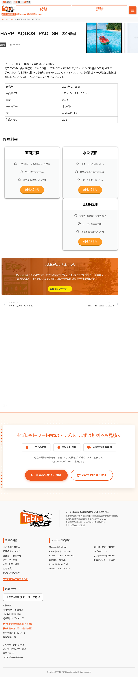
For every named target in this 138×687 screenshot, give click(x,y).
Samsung (69, 555)
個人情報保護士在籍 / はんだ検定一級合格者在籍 (85, 522)
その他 (112, 560)
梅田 (17, 2)
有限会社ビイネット (77, 525)
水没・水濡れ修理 (11, 564)
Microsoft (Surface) (58, 547)
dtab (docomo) (108, 555)
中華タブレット (100, 560)
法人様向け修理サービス (14, 649)
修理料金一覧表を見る (15, 578)
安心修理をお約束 (11, 547)
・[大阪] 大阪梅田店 (12, 614)
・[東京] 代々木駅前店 (13, 610)
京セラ (97, 555)
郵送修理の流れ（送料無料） (17, 628)
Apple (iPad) (55, 551)
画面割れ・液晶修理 (12, 555)
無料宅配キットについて (14, 633)
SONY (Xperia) (56, 555)
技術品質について (11, 551)
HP (95, 551)
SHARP (12, 19)
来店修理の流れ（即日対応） (17, 624)
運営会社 (8, 653)
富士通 (97, 547)
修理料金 (9, 396)
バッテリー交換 (10, 560)
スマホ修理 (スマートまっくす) (23, 597)
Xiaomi (52, 564)
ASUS (67, 568)
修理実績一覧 (9, 637)
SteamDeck (62, 564)
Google (52, 560)
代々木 (7, 2)
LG (105, 551)
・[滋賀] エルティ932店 (13, 618)
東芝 (104, 547)
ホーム (4, 19)
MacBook (67, 551)
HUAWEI (62, 560)
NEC (60, 568)
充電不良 (7, 568)
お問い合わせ (32, 189)
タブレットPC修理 (11, 573)
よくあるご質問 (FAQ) (13, 644)
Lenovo (52, 568)
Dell (100, 551)
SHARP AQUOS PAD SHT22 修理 (18, 391)
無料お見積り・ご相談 (46, 475)
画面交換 (9, 400)
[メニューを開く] (132, 10)
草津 (27, 2)
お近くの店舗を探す (92, 475)
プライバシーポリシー (13, 657)
